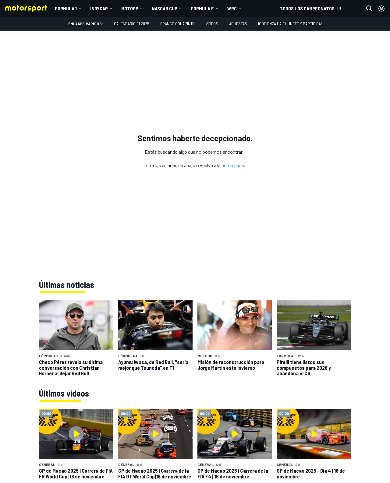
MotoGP (129, 8)
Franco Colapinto (177, 23)
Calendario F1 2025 (131, 23)
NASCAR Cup (164, 8)
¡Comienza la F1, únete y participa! (290, 23)
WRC (232, 8)
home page (233, 165)
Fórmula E (202, 8)
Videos (212, 23)
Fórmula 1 (66, 8)
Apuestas (238, 23)
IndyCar (99, 8)
